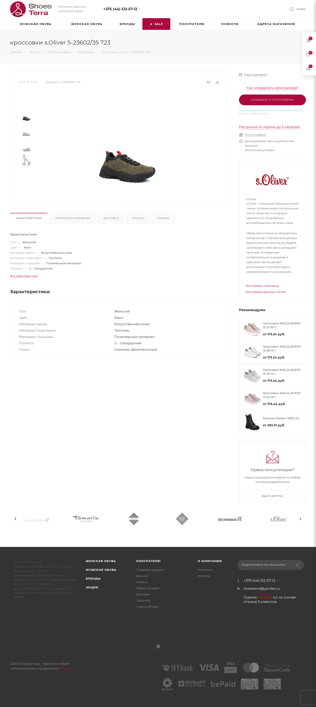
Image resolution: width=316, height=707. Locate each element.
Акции (92, 587)
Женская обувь (101, 561)
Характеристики (29, 218)
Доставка (111, 218)
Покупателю (148, 561)
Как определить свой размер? (272, 88)
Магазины (205, 569)
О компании (210, 561)
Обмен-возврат (148, 588)
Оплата (138, 218)
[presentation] (15, 518)
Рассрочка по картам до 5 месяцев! (269, 127)
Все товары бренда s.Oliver (266, 292)
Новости (204, 576)
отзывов (250, 602)
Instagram (158, 646)
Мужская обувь (101, 569)
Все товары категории (262, 285)
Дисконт (142, 576)
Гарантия (143, 600)
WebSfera (67, 668)
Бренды (93, 578)
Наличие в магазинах (72, 218)
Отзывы (163, 218)
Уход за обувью (147, 606)
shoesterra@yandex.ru (262, 588)
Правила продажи (150, 569)
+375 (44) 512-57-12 (120, 9)
